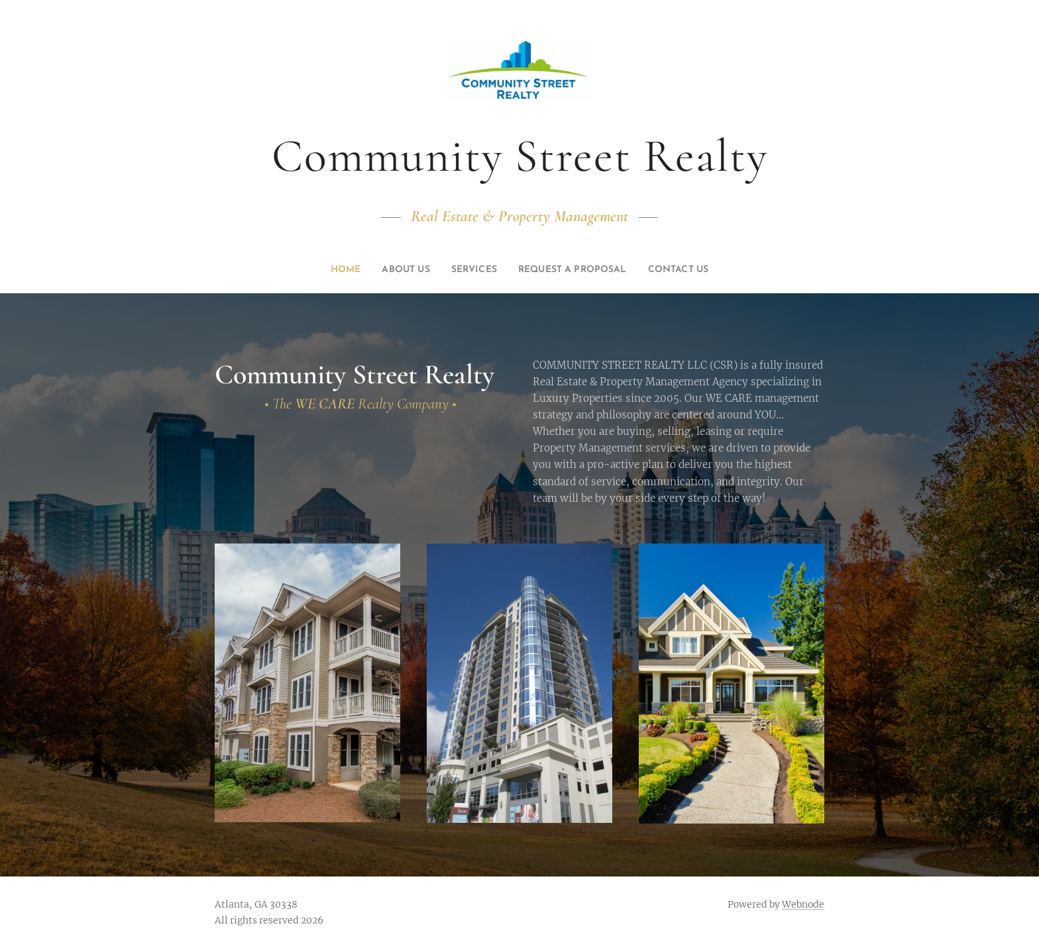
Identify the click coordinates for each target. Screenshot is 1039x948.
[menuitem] (323, 270)
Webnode (803, 904)
